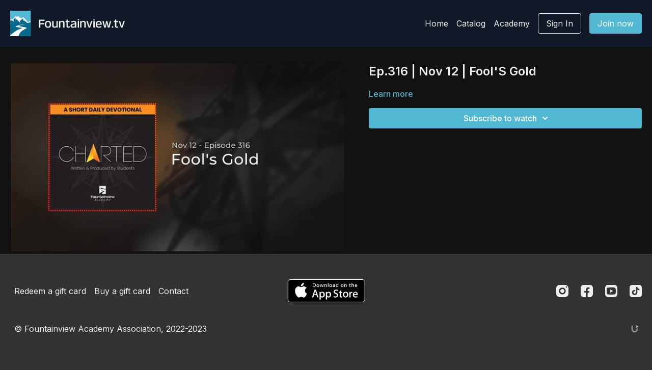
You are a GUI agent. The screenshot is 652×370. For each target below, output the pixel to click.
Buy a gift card (122, 291)
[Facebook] (587, 291)
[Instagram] (562, 291)
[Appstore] (326, 290)
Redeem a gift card (50, 291)
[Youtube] (611, 291)
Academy (512, 23)
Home (436, 23)
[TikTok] (636, 291)
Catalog (470, 23)
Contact (173, 291)
